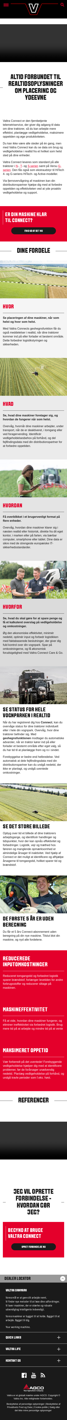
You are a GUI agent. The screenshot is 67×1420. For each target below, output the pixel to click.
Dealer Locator (17, 1279)
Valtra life (33, 1349)
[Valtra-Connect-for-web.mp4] (33, 43)
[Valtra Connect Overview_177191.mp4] (33, 1141)
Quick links (33, 1337)
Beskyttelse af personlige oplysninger (25, 1404)
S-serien (33, 166)
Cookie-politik (41, 1407)
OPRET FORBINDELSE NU (33, 1247)
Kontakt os (33, 1360)
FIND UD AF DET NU (33, 231)
